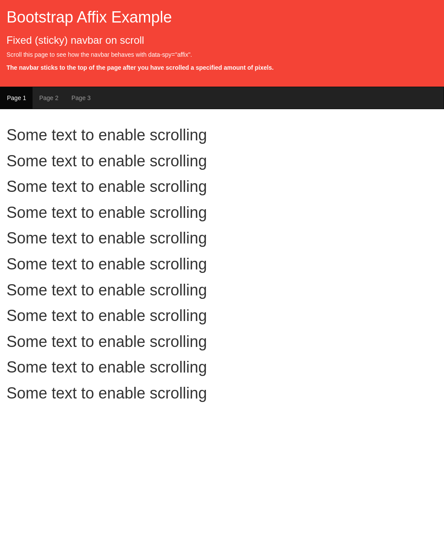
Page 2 (48, 97)
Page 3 (81, 97)
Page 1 (16, 97)
